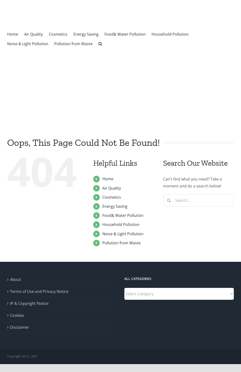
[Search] (169, 200)
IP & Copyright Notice (29, 303)
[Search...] (198, 200)
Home (107, 178)
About (15, 279)
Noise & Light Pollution (122, 233)
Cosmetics (111, 197)
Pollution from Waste (121, 243)
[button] (100, 43)
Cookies (17, 315)
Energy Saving (114, 206)
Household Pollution (120, 224)
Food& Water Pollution (122, 215)
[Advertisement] (120, 84)
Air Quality (111, 188)
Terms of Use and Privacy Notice (39, 291)
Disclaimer (19, 327)
